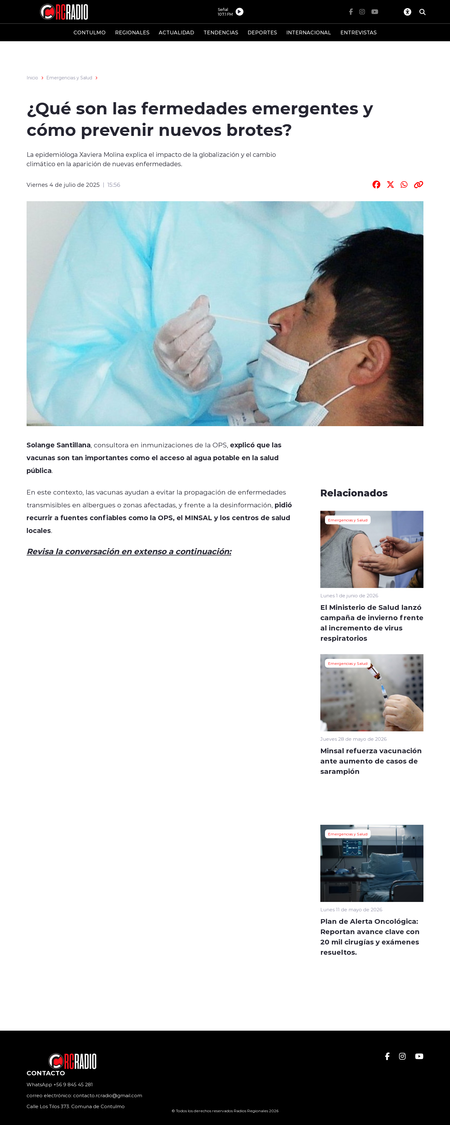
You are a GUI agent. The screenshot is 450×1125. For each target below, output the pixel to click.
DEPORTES (262, 32)
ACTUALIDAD (176, 32)
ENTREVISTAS (358, 32)
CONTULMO (89, 32)
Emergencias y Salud (69, 78)
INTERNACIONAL (308, 32)
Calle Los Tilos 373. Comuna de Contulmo (76, 1106)
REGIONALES (132, 32)
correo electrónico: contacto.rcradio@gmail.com (84, 1095)
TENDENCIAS (220, 32)
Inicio (32, 78)
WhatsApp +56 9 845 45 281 (60, 1084)
